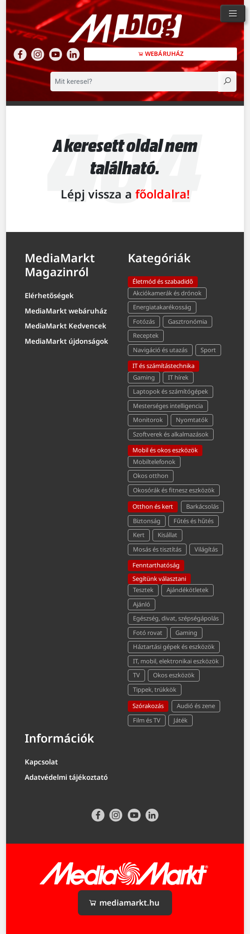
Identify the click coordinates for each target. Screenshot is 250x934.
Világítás (206, 549)
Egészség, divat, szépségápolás (176, 618)
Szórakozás (148, 706)
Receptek (146, 335)
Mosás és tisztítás (157, 549)
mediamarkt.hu (124, 902)
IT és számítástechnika (163, 365)
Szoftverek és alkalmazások (170, 434)
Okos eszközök (173, 675)
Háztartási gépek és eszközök (174, 646)
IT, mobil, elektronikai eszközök (176, 661)
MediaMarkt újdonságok (66, 341)
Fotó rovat (147, 632)
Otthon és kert (152, 506)
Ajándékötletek (187, 590)
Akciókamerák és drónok (167, 293)
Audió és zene (196, 706)
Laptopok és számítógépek (170, 391)
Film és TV (146, 720)
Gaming (144, 377)
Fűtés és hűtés (194, 521)
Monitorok (148, 420)
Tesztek (143, 590)
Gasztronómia (187, 321)
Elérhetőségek (49, 295)
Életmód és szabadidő (162, 281)
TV (136, 675)
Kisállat (167, 535)
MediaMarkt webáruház (66, 310)
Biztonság (146, 521)
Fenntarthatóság (156, 565)
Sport (208, 350)
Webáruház (160, 53)
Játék (181, 720)
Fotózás (144, 321)
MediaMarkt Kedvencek (65, 325)
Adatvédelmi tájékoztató (66, 777)
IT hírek (178, 377)
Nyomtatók (192, 420)
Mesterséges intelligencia (168, 406)
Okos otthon (150, 475)
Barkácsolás (202, 506)
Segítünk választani (159, 578)
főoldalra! (162, 194)
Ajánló (141, 604)
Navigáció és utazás (160, 350)
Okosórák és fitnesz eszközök (174, 490)
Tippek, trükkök (154, 689)
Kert (139, 535)
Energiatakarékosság (162, 307)
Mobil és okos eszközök (165, 450)
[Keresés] (227, 81)
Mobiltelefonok (154, 461)
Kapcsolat (41, 761)
